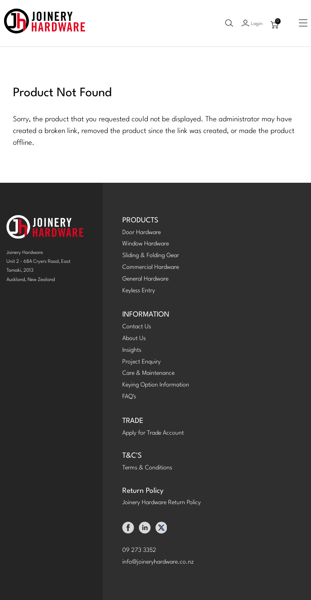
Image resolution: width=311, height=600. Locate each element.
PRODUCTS (140, 220)
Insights (131, 350)
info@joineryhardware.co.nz (158, 562)
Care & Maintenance (148, 373)
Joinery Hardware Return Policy (161, 503)
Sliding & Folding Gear (150, 256)
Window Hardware (145, 244)
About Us (134, 339)
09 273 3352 (139, 550)
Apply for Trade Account (153, 433)
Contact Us (136, 327)
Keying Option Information (155, 385)
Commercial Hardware (150, 267)
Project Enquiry (141, 362)
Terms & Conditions (147, 468)
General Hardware (145, 279)
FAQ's (129, 397)
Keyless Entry (138, 291)
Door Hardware (141, 233)
